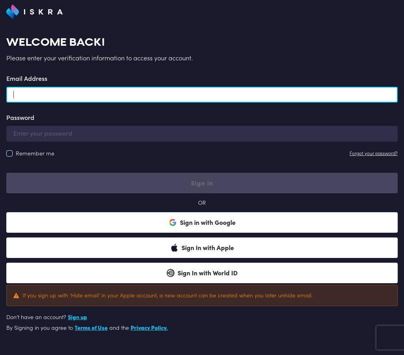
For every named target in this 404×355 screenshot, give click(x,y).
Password (20, 117)
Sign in (202, 183)
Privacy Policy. (149, 327)
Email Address (26, 78)
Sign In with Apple (202, 248)
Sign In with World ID (202, 273)
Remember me (35, 153)
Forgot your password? (374, 153)
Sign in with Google (202, 222)
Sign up (77, 317)
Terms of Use (91, 327)
